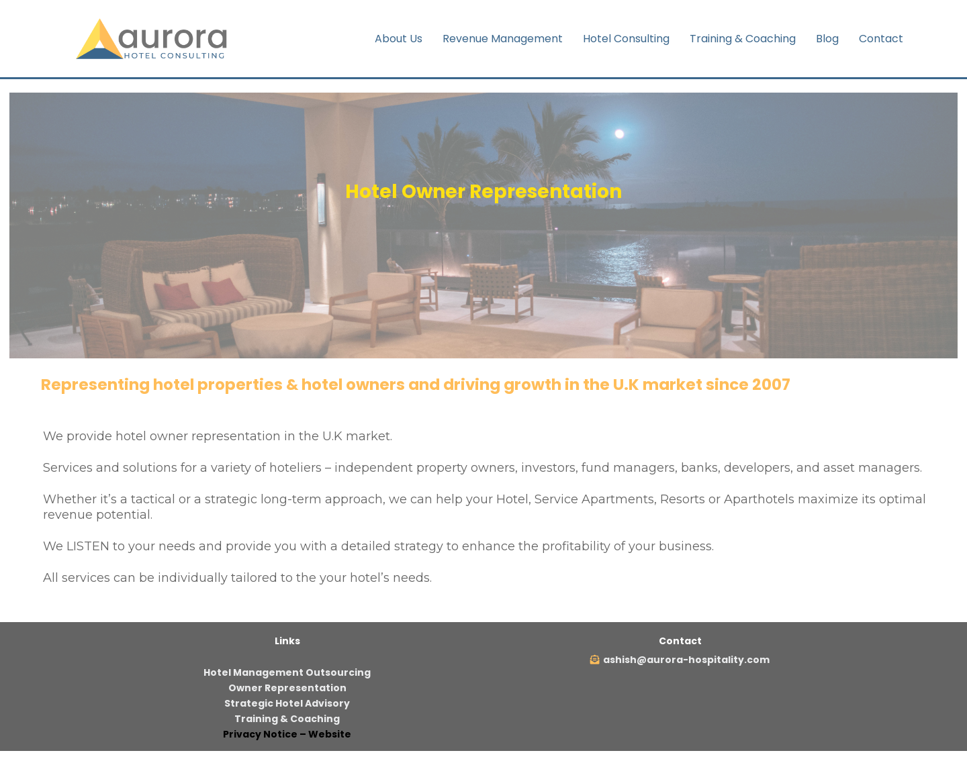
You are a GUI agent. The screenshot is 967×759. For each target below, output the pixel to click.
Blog (827, 38)
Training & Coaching (743, 38)
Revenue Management (503, 38)
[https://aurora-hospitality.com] (154, 38)
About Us (398, 38)
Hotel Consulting (626, 38)
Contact (881, 38)
